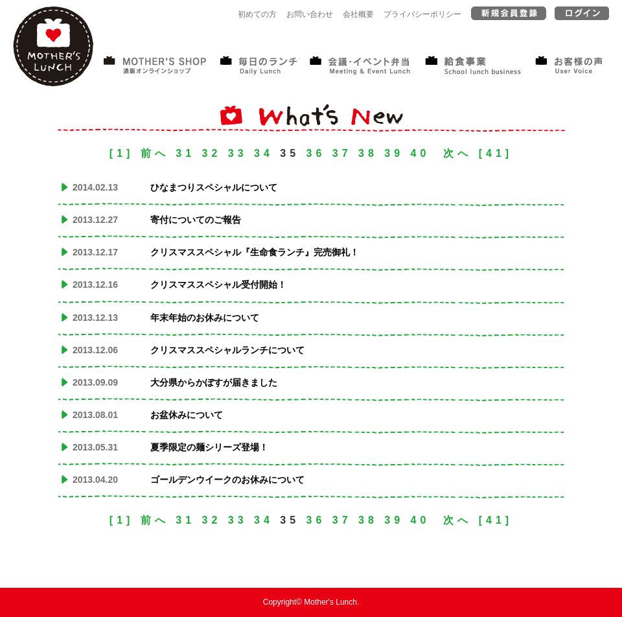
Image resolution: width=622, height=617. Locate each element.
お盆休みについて (186, 415)
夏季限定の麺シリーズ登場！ (209, 447)
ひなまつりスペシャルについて (213, 187)
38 (368, 153)
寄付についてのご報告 (195, 220)
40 (420, 153)
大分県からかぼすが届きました (213, 382)
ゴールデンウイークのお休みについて (227, 479)
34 (263, 153)
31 (185, 153)
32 (212, 153)
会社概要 (358, 14)
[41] (496, 153)
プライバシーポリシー (422, 14)
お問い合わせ (309, 14)
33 (238, 153)
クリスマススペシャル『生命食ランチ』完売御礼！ (254, 252)
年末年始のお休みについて (204, 317)
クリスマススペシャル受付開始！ (218, 284)
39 (394, 153)
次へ (457, 153)
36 (316, 153)
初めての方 (257, 14)
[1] (121, 153)
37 (342, 153)
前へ (155, 153)
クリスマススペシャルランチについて (227, 350)
